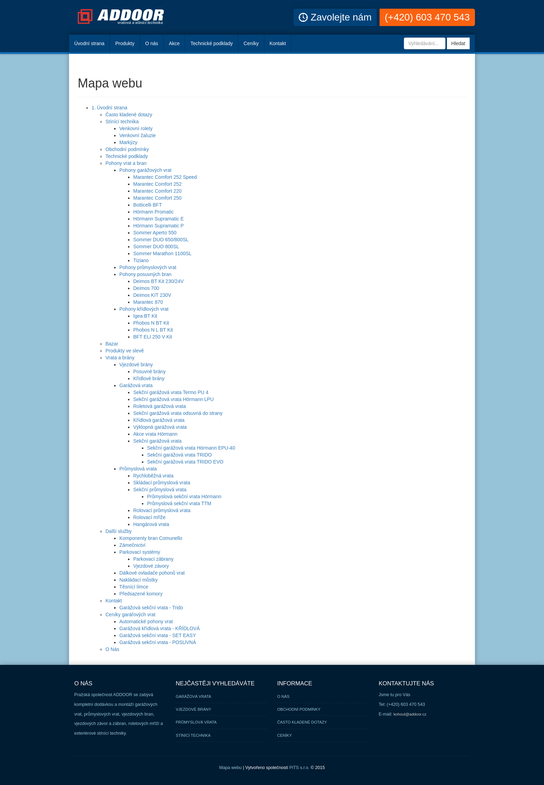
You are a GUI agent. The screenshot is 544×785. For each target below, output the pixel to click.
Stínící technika (122, 121)
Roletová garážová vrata (159, 406)
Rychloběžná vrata (153, 475)
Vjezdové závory (151, 566)
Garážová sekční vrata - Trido (151, 607)
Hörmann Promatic (153, 212)
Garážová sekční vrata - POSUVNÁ (157, 642)
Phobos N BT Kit (151, 323)
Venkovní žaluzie (137, 135)
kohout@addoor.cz (409, 714)
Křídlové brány (148, 378)
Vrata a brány (120, 357)
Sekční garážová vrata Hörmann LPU (173, 399)
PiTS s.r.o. (299, 767)
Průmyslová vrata (138, 468)
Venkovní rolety (136, 128)
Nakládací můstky (138, 580)
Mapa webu (230, 767)
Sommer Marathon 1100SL (162, 253)
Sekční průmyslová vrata (159, 489)
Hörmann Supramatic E (158, 219)
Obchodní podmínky (127, 149)
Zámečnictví (132, 545)
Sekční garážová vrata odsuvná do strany (178, 413)
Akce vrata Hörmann (155, 434)
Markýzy (128, 142)
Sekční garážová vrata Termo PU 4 (171, 392)
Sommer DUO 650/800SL (161, 239)
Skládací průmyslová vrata (161, 482)
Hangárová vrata (151, 524)
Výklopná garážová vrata (160, 427)
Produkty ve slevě (124, 350)
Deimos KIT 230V (152, 295)
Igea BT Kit (145, 316)
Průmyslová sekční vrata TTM (179, 503)
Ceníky (251, 43)
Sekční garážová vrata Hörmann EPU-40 (191, 448)
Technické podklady (211, 43)
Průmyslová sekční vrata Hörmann (184, 496)
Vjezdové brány (136, 364)
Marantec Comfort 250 (157, 198)
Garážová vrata (136, 385)
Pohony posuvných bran (145, 274)
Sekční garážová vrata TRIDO (179, 455)
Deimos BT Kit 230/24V (158, 281)
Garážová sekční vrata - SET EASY (157, 635)
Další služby (118, 531)
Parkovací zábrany (153, 559)
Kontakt (278, 43)
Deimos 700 (146, 288)
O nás (151, 43)
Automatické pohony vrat (146, 621)
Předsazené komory (141, 593)
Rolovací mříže (149, 517)
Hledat (458, 43)
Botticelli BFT (147, 205)
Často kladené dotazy (128, 114)
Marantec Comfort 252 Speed (165, 177)
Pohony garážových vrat (145, 170)
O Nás (112, 649)
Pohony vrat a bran (125, 163)
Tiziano (141, 260)
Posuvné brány (149, 371)
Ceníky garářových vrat (130, 614)
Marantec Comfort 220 (157, 191)
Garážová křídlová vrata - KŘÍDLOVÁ (159, 628)
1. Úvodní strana (109, 107)
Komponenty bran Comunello (150, 538)
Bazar (111, 343)
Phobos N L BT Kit (153, 330)
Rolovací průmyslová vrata (161, 510)
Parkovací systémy (139, 552)
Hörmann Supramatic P (158, 225)
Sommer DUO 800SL (156, 246)
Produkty (124, 43)
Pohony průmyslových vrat (147, 267)
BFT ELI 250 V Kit (152, 337)
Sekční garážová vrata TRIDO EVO (185, 462)
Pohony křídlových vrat (144, 309)
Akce (174, 43)
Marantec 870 (148, 302)
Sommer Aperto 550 (155, 232)
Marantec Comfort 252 (157, 184)
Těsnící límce (133, 587)
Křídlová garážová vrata (159, 420)
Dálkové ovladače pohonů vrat (152, 573)
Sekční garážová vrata (157, 441)
